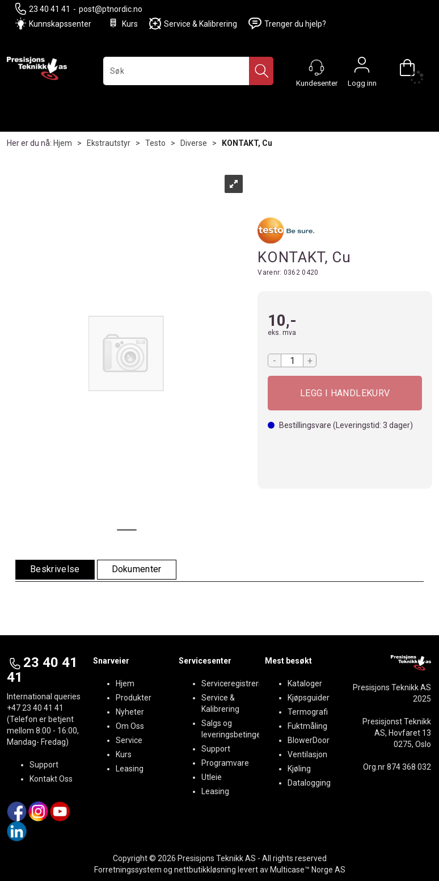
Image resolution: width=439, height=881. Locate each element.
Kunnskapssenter (60, 23)
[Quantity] (292, 360)
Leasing (129, 768)
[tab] (55, 570)
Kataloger (305, 683)
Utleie (211, 777)
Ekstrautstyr (108, 143)
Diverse (193, 143)
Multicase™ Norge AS (307, 869)
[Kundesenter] (316, 67)
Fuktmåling (307, 726)
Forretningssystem (128, 869)
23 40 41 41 (42, 9)
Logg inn (362, 67)
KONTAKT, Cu (247, 143)
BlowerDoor (309, 740)
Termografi (308, 711)
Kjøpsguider (309, 697)
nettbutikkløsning (205, 869)
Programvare (225, 762)
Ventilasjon (307, 754)
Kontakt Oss (51, 778)
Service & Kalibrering (193, 24)
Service (129, 740)
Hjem (62, 143)
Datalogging (309, 782)
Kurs (122, 24)
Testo (155, 143)
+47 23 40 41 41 (35, 707)
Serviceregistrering (235, 683)
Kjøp (345, 393)
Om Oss (130, 726)
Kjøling (299, 768)
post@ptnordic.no (110, 9)
